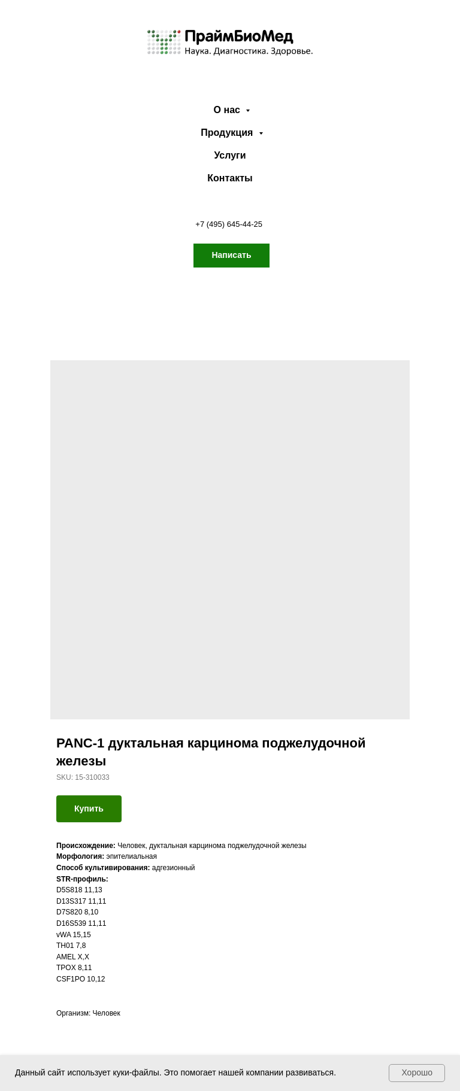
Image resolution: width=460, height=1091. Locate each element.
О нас (228, 110)
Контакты (229, 178)
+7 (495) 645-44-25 (228, 224)
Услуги (230, 155)
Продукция (228, 132)
